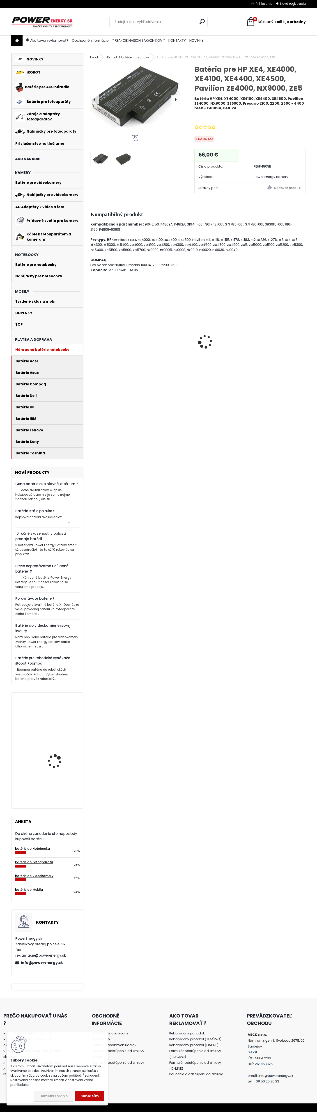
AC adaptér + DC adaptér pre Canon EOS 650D (223, 347)
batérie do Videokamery (34, 876)
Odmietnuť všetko (53, 1096)
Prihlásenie (264, 3)
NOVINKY (196, 40)
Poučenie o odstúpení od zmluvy (196, 1074)
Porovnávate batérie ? (35, 598)
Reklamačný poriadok (187, 1033)
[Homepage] (17, 41)
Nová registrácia (293, 3)
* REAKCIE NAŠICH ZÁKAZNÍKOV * (138, 40)
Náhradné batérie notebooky (127, 57)
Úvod (94, 57)
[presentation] (94, 99)
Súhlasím (89, 1096)
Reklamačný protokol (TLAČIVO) (195, 1039)
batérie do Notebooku (32, 849)
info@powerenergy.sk (42, 962)
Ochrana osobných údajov (114, 1045)
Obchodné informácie (90, 40)
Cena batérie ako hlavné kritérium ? (46, 483)
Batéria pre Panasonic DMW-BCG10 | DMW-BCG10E (168, 350)
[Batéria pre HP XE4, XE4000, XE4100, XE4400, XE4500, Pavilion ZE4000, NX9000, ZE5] (135, 96)
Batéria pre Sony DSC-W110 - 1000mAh (277, 344)
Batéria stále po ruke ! (34, 511)
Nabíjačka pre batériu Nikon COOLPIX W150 (113, 353)
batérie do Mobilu (29, 890)
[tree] (120, 1054)
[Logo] (42, 22)
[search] (202, 21)
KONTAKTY (177, 40)
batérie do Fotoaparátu (34, 862)
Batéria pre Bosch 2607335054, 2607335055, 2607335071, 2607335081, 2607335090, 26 (55, 777)
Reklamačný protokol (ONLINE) (194, 1045)
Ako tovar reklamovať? (47, 40)
